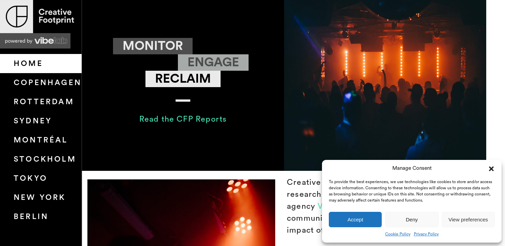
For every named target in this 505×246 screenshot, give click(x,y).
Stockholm (45, 159)
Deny (412, 219)
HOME (28, 63)
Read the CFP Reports (183, 119)
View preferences (468, 219)
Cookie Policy (397, 234)
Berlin (31, 216)
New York (40, 197)
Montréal (41, 140)
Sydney (33, 121)
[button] (491, 168)
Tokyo (30, 178)
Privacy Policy (426, 234)
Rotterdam (44, 102)
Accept (355, 219)
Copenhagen (48, 82)
